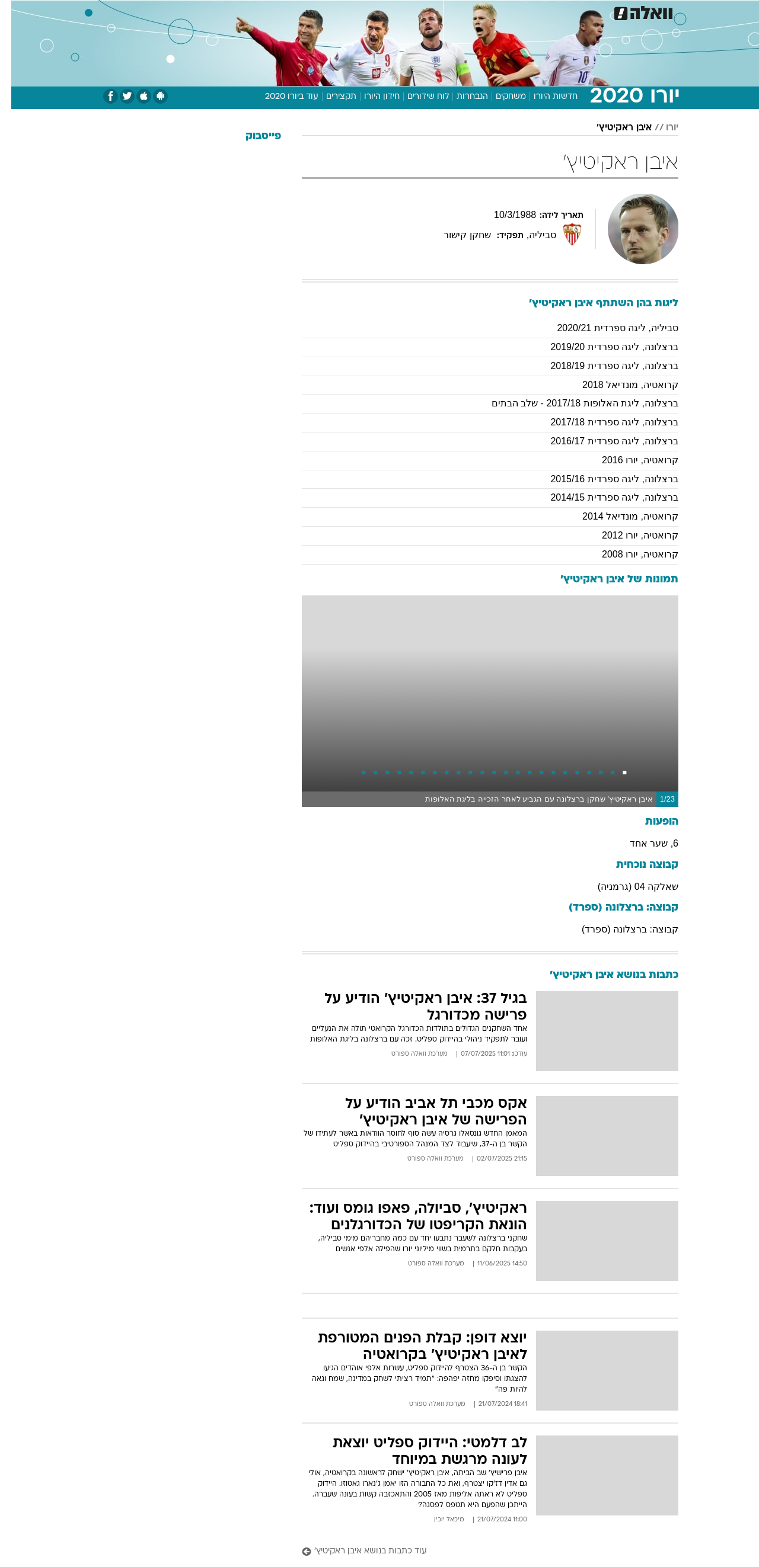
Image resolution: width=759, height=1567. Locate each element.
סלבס (450, 11)
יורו (661, 128)
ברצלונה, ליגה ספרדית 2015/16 (603, 479)
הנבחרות (461, 97)
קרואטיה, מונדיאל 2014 (619, 516)
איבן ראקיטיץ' (612, 128)
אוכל (387, 11)
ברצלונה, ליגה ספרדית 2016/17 (603, 441)
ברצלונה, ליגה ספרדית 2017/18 (603, 422)
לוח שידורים (417, 97)
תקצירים (330, 97)
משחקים (499, 97)
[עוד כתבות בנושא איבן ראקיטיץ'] (479, 1552)
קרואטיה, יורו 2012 (629, 535)
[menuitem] (605, 11)
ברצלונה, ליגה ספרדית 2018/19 (603, 366)
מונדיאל (530, 11)
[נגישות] (16, 12)
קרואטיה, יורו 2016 (629, 460)
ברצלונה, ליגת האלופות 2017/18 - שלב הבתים (573, 403)
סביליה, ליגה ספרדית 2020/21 (606, 328)
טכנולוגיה (265, 11)
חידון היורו (370, 97)
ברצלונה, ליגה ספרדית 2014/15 (603, 497)
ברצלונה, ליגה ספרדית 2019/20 (603, 347)
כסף (418, 11)
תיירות (309, 11)
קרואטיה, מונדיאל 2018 (619, 385)
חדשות (612, 11)
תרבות (488, 11)
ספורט (572, 11)
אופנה (221, 11)
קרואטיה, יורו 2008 (629, 554)
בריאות (349, 11)
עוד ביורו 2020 (280, 97)
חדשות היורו (544, 97)
